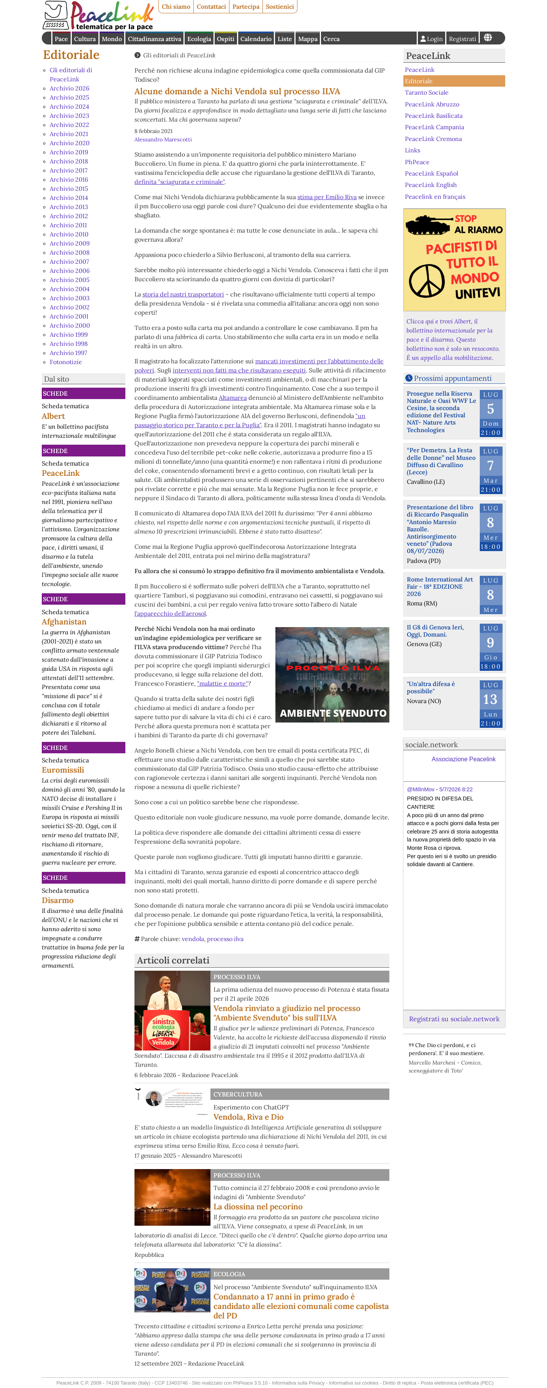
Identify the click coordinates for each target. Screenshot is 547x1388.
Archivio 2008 (70, 252)
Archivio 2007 (69, 261)
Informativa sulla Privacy (298, 1383)
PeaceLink (61, 473)
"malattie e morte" (222, 683)
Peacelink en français (435, 196)
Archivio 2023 (69, 115)
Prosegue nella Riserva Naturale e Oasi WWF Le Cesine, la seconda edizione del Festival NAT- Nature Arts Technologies (441, 412)
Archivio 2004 (70, 289)
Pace (61, 39)
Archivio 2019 (69, 152)
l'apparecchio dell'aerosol (170, 613)
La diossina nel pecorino (258, 1206)
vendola (193, 939)
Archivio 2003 (70, 298)
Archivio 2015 (69, 188)
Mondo (112, 39)
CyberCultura (237, 1094)
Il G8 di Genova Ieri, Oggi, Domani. (435, 630)
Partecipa (245, 6)
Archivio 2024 (69, 106)
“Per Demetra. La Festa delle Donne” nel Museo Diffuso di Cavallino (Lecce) (441, 461)
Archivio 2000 (70, 325)
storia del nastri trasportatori (183, 294)
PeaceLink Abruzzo (432, 104)
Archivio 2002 (70, 307)
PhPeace (417, 161)
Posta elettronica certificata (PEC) (457, 1383)
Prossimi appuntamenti (453, 378)
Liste (285, 39)
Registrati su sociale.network (454, 1018)
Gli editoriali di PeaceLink (179, 55)
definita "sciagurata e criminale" (179, 181)
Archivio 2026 (69, 88)
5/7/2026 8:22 (456, 789)
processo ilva (225, 939)
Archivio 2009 (70, 243)
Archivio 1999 (69, 334)
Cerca (331, 39)
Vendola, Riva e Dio (248, 1117)
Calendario (256, 39)
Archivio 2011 (68, 225)
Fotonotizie (66, 362)
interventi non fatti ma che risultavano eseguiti (239, 370)
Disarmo (58, 900)
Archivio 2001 (69, 316)
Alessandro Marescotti (163, 139)
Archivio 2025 (69, 97)
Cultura (85, 39)
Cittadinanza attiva (154, 39)
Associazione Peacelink (464, 759)
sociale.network (431, 744)
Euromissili (63, 770)
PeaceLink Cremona (433, 139)
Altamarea (233, 397)
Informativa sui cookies (353, 1383)
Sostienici (280, 6)
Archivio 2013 (69, 207)
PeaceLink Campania (434, 127)
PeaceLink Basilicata (434, 115)
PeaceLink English (431, 185)
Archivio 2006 (70, 270)
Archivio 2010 (69, 234)
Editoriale (71, 54)
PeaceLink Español (431, 173)
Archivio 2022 (69, 124)
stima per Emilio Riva (327, 197)
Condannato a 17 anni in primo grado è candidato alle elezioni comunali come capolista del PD (301, 1306)
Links (412, 150)
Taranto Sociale (427, 92)
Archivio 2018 (69, 161)
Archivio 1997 (68, 353)
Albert (53, 416)
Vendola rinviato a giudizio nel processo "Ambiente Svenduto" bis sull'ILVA (286, 1013)
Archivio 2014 (69, 197)
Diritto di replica (399, 1383)
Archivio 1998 (69, 343)
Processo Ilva (236, 977)
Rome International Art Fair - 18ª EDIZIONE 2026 (440, 586)
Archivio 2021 (69, 134)
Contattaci (211, 6)
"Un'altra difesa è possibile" (431, 687)
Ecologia (199, 39)
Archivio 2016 (69, 179)
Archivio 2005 (70, 280)
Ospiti (225, 39)
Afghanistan (64, 621)
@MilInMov (421, 789)
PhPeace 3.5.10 (250, 1383)
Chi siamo (176, 6)
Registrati (462, 39)
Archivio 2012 (69, 216)
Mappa (308, 39)
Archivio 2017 (68, 170)
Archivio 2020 (70, 143)
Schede (55, 393)
